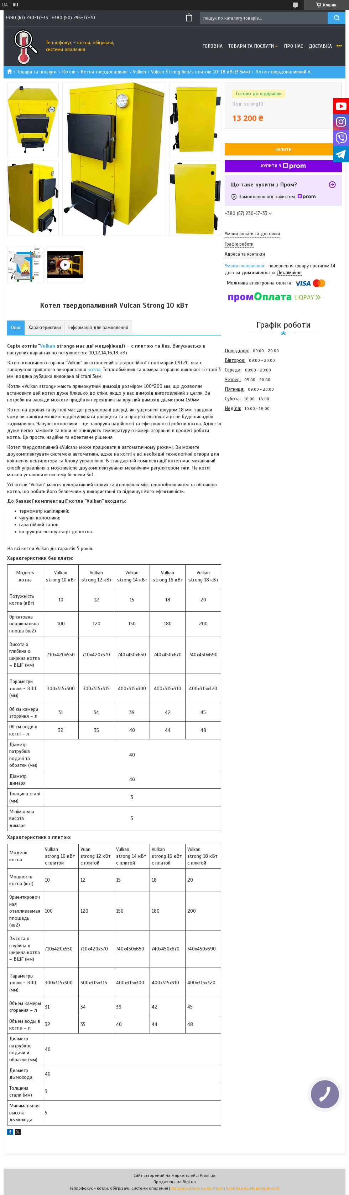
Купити (283, 149)
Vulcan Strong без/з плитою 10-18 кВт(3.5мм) (200, 72)
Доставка (320, 46)
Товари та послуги (251, 46)
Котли (68, 72)
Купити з (283, 166)
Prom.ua (207, 1175)
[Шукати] (336, 18)
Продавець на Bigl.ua (174, 1181)
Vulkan (139, 72)
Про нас (293, 46)
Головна (212, 46)
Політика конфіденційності (252, 1188)
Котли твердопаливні (103, 72)
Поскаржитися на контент (197, 1188)
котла (94, 369)
